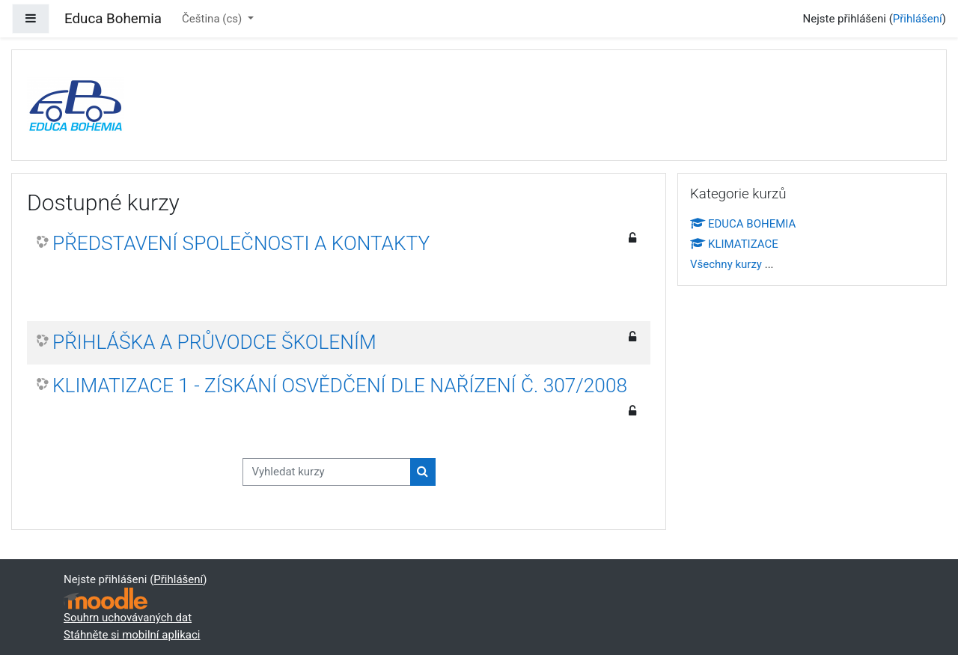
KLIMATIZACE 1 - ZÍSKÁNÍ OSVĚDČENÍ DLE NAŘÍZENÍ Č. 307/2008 (339, 385)
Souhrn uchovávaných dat (128, 617)
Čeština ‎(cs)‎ (213, 18)
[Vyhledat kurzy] (326, 472)
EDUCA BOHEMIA (743, 224)
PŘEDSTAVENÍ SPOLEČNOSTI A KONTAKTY (241, 243)
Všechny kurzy (726, 264)
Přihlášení (917, 18)
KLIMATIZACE (734, 244)
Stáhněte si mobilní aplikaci (132, 635)
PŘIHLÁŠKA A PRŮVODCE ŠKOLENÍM (214, 342)
